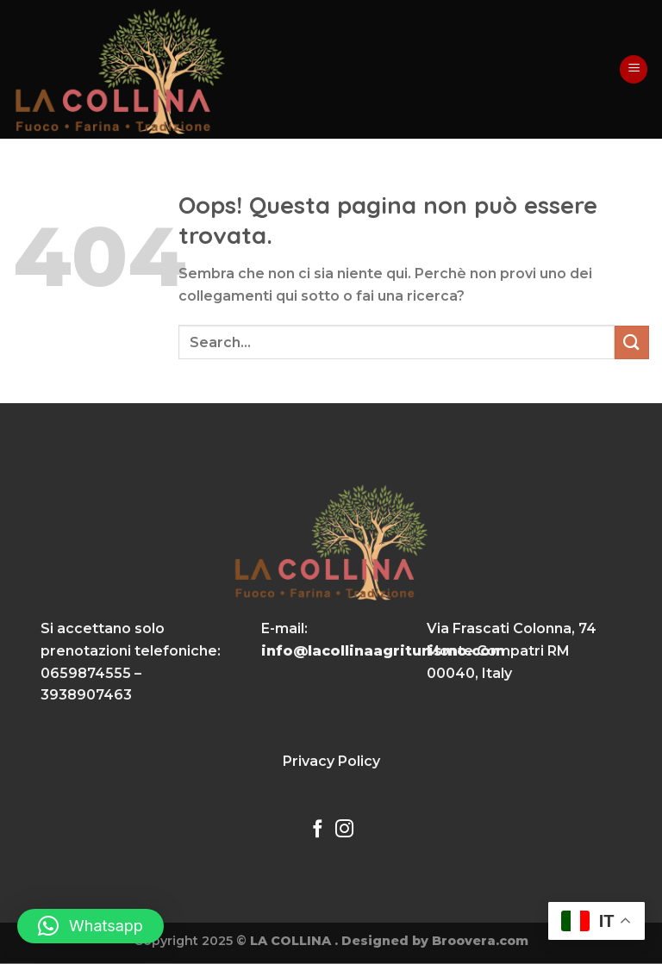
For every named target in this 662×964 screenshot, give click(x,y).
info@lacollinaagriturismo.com (383, 651)
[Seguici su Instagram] (344, 830)
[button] (90, 926)
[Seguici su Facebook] (318, 830)
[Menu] (633, 69)
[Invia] (632, 342)
